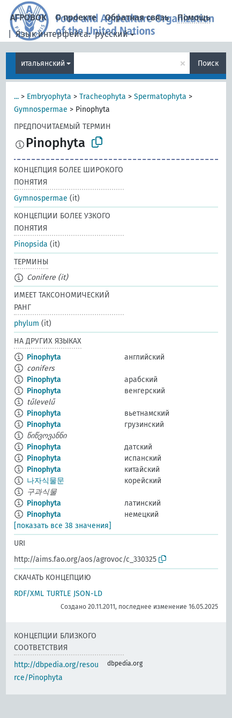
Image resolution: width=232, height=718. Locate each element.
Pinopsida (31, 244)
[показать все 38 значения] (62, 525)
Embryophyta (49, 96)
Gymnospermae (41, 109)
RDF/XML (29, 593)
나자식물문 (45, 480)
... (16, 96)
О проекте (75, 17)
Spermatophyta (160, 96)
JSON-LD (87, 593)
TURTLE (59, 593)
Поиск (208, 63)
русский (111, 34)
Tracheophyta (102, 96)
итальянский (43, 63)
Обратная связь (137, 17)
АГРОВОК (28, 17)
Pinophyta (44, 357)
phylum (26, 323)
